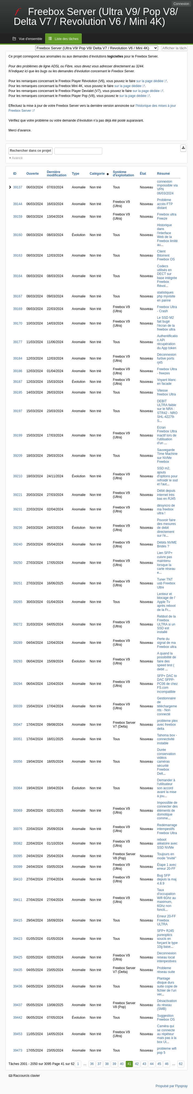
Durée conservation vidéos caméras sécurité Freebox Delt (166, 761)
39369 (17, 810)
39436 (17, 986)
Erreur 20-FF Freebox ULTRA (166, 920)
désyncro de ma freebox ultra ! (166, 509)
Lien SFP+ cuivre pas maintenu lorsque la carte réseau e (166, 563)
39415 (17, 920)
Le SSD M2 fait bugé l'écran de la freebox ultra (166, 323)
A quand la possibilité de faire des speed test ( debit (166, 661)
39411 (17, 900)
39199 (17, 435)
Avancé (17, 158)
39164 (17, 276)
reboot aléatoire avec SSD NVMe (167, 843)
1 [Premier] (78, 1064)
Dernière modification (56, 173)
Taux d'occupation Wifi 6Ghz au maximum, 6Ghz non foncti (166, 900)
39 (114, 1064)
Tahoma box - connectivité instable (167, 739)
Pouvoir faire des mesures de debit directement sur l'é (166, 528)
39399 (17, 867)
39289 (17, 643)
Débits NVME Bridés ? (167, 544)
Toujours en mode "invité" (166, 856)
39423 (17, 939)
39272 (17, 624)
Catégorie (99, 174)
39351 (17, 739)
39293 (17, 661)
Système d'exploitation (123, 173)
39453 (17, 1034)
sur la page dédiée (149, 81)
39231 (17, 509)
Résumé (163, 174)
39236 (17, 528)
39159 (17, 217)
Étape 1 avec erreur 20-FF (166, 867)
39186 (17, 371)
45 (159, 1064)
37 (99, 1064)
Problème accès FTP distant (165, 204)
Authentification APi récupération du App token (167, 342)
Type (75, 174)
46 (166, 1064)
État (143, 174)
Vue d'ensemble (30, 39)
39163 (17, 255)
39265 (17, 602)
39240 (17, 544)
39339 (17, 706)
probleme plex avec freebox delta (167, 725)
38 (107, 1064)
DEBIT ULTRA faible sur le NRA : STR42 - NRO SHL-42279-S (167, 411)
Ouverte (32, 174)
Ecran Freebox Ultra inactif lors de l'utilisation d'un (167, 435)
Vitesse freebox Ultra (166, 392)
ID (14, 174)
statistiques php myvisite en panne (166, 296)
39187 (17, 382)
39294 (17, 684)
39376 (17, 829)
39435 (17, 970)
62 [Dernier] (181, 1064)
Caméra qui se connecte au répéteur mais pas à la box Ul (167, 1034)
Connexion (181, 4)
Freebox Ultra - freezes (167, 371)
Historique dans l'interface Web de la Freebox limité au (167, 235)
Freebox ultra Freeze (167, 216)
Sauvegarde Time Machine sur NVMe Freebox (167, 456)
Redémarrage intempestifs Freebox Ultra (167, 829)
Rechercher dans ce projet (30, 151)
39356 (17, 761)
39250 (17, 563)
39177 (17, 342)
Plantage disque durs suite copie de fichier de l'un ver (167, 986)
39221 (17, 495)
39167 (17, 296)
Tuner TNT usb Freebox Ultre (166, 583)
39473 (17, 1050)
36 (91, 1064)
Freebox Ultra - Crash (167, 309)
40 (122, 1064)
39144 (17, 204)
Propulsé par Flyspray (172, 1086)
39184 (17, 358)
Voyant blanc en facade (166, 382)
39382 (17, 843)
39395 (17, 856)
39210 (17, 476)
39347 (17, 725)
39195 (17, 392)
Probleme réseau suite (166, 970)
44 (152, 1064)
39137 (17, 187)
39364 (17, 788)
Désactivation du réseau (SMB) (167, 1005)
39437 (17, 1005)
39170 (17, 323)
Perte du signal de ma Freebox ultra (167, 643)
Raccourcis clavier (24, 1076)
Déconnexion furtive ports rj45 (166, 358)
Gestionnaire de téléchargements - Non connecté (167, 706)
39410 (17, 879)
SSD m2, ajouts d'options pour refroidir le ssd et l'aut (167, 476)
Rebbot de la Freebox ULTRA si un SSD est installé (166, 624)
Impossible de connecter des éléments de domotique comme (167, 810)
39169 (17, 309)
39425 (17, 957)
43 (144, 1064)
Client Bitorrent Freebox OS (166, 255)
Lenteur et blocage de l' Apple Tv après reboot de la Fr (166, 602)
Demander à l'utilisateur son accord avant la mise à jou (167, 788)
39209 (17, 456)
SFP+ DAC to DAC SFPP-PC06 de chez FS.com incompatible (167, 684)
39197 (17, 411)
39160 (17, 235)
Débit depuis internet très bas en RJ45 (166, 495)
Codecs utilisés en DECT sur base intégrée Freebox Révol (167, 276)
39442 (17, 1018)
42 (137, 1064)
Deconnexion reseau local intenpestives (166, 957)
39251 (17, 583)
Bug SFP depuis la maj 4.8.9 (167, 879)
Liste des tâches (66, 39)
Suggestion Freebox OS (166, 1017)
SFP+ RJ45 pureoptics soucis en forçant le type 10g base (167, 939)
